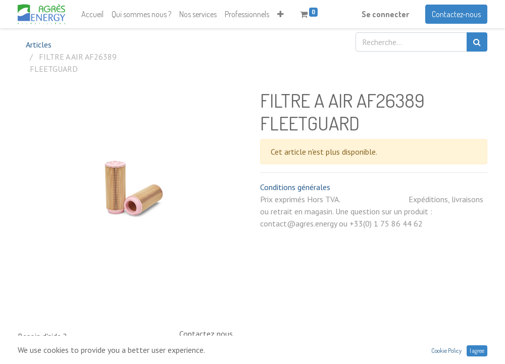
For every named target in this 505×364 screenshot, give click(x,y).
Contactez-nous (456, 14)
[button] (280, 14)
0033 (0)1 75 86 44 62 (208, 353)
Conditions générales (295, 187)
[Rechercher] (477, 42)
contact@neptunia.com (337, 358)
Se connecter (385, 14)
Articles (39, 44)
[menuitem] (92, 14)
